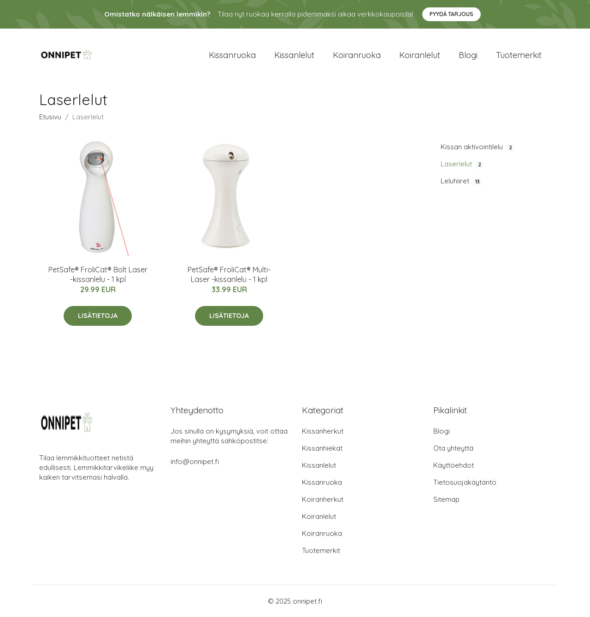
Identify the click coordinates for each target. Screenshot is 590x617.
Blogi (468, 55)
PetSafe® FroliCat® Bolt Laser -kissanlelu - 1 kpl (98, 274)
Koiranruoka (357, 55)
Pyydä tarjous (451, 14)
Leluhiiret (461, 181)
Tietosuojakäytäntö (464, 482)
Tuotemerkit (519, 55)
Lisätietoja (98, 315)
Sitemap (446, 499)
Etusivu (50, 116)
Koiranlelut (419, 55)
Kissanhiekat (322, 448)
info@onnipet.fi (195, 461)
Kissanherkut (322, 431)
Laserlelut (462, 164)
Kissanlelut (294, 55)
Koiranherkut (322, 499)
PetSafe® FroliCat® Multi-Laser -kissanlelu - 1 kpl (229, 274)
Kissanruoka (232, 55)
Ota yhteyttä (453, 448)
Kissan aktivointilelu (477, 147)
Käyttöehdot (453, 465)
